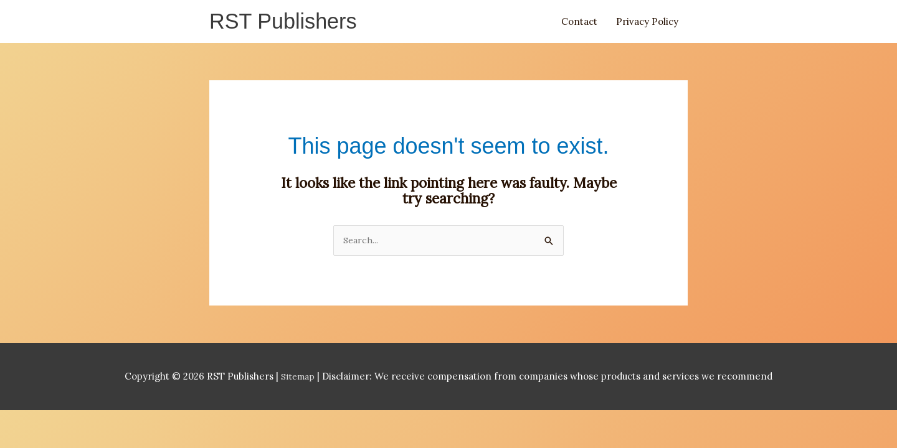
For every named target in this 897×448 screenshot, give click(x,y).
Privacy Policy (647, 23)
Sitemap (299, 380)
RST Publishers (286, 22)
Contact (579, 23)
